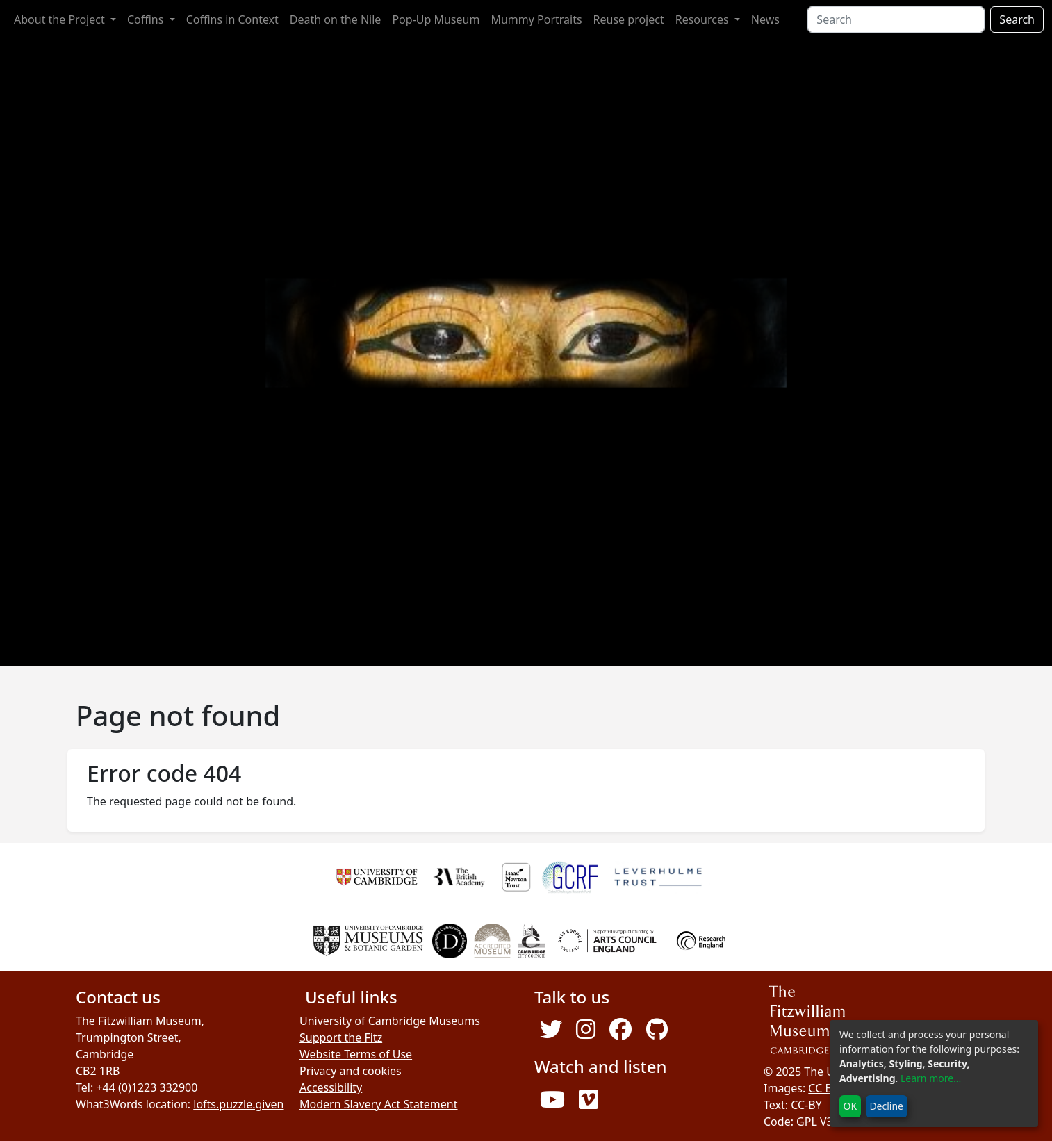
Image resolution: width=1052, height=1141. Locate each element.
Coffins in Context (232, 19)
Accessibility (330, 1087)
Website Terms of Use (355, 1054)
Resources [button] (703, 19)
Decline (886, 1106)
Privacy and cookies (350, 1070)
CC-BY (806, 1105)
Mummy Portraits (536, 19)
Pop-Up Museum (435, 19)
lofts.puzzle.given (238, 1104)
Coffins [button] (147, 19)
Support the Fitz (340, 1037)
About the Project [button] (61, 19)
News (765, 19)
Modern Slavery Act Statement (378, 1104)
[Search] (896, 19)
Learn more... (931, 1078)
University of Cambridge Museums (389, 1020)
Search (1017, 19)
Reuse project (628, 19)
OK (850, 1106)
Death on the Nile (335, 19)
